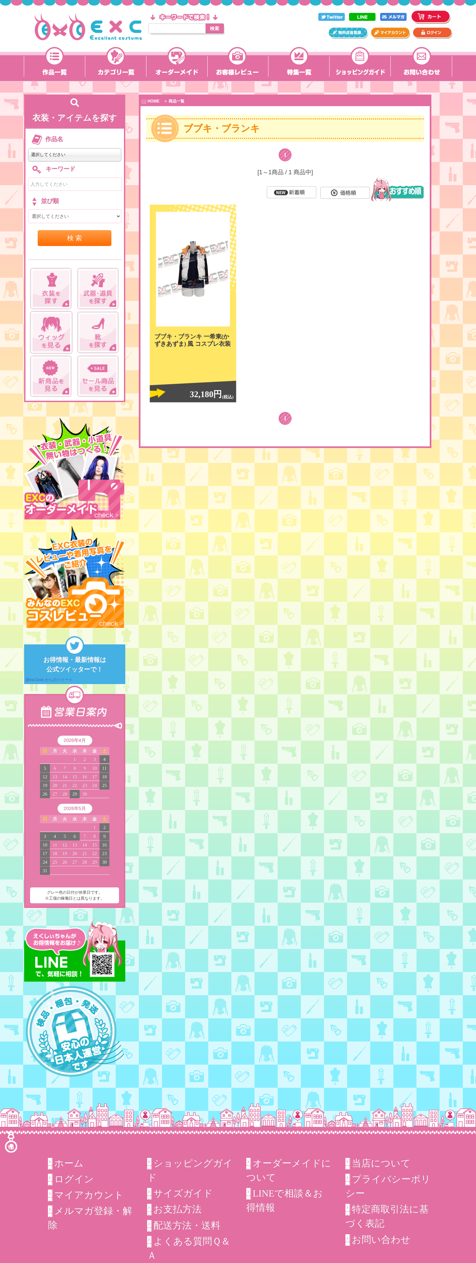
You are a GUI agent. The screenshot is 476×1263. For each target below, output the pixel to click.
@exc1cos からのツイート (49, 679)
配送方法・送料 (186, 1225)
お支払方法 (177, 1209)
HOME (150, 101)
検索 (214, 28)
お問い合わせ (381, 1239)
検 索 (74, 238)
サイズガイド (183, 1193)
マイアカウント (89, 1195)
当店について (381, 1163)
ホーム (69, 1163)
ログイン (74, 1179)
